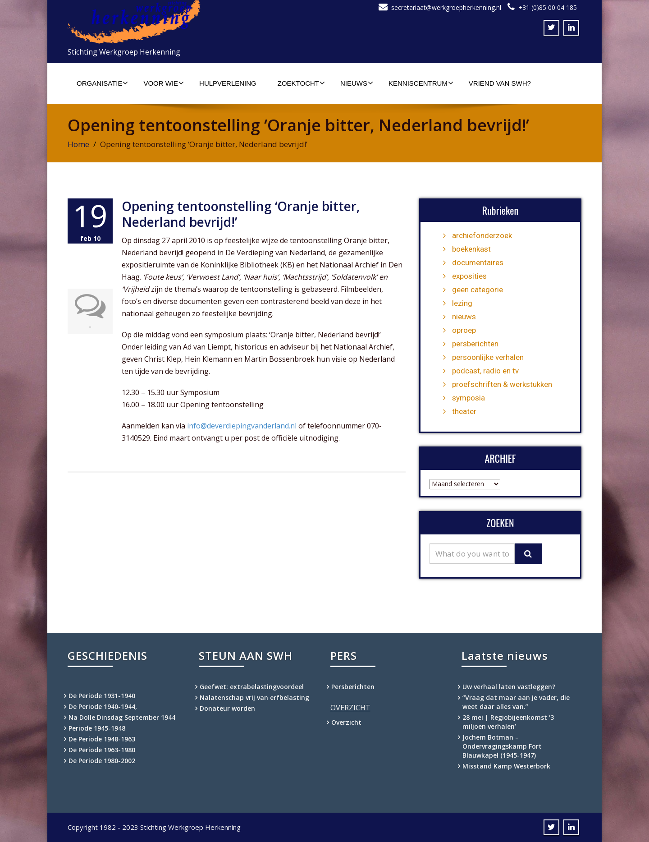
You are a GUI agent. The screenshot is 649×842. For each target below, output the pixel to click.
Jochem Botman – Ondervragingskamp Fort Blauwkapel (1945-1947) (502, 746)
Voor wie (163, 83)
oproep (464, 330)
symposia (468, 397)
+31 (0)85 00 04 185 (547, 7)
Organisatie (102, 83)
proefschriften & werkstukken (502, 384)
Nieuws (356, 83)
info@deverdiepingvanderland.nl (241, 426)
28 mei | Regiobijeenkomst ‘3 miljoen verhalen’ (508, 722)
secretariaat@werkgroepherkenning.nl (446, 7)
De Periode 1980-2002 (102, 760)
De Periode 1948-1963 (102, 739)
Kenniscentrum (420, 83)
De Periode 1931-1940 (102, 695)
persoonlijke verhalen (488, 357)
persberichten (475, 343)
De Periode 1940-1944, (103, 706)
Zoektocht (301, 83)
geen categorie (477, 289)
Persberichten (353, 686)
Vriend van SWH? (500, 83)
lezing (462, 303)
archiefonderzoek (482, 235)
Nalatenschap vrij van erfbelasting (254, 697)
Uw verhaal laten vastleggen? (508, 686)
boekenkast (471, 248)
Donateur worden (227, 708)
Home (78, 144)
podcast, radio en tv (485, 370)
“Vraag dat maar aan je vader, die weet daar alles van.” (516, 702)
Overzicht (346, 722)
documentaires (477, 262)
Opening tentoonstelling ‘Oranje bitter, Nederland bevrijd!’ (241, 214)
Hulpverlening (227, 83)
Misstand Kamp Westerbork (506, 766)
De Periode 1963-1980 (102, 749)
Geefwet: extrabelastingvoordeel (252, 686)
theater (464, 411)
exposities (469, 276)
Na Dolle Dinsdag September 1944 (122, 717)
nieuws (464, 316)
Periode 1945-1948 (97, 728)
